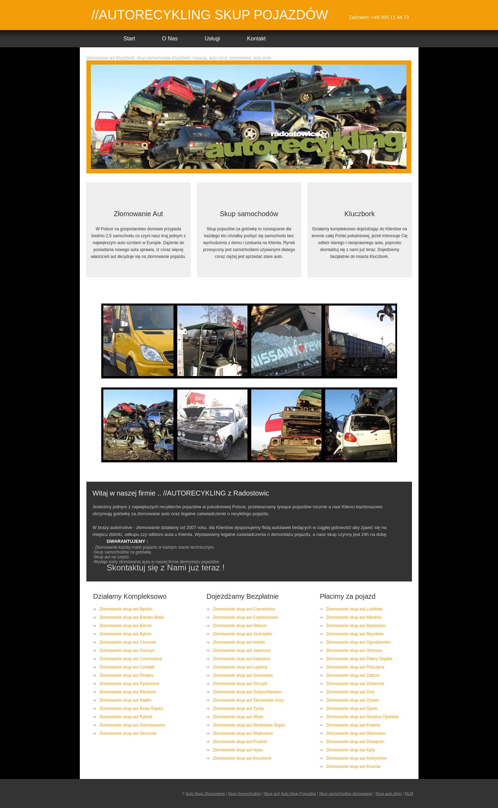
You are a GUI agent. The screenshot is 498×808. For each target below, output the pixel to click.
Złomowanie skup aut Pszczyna (355, 667)
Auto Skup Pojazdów (298, 793)
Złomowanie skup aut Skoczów (128, 733)
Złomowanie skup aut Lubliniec (354, 609)
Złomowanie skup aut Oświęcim (355, 741)
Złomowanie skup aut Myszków (355, 634)
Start (129, 38)
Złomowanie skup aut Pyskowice (129, 683)
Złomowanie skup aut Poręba (126, 675)
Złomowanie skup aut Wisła (238, 716)
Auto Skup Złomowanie (205, 793)
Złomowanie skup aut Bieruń (126, 625)
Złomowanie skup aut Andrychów (356, 758)
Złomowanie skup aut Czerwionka (244, 609)
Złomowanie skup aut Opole (352, 708)
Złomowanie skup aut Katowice (241, 658)
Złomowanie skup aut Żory (350, 692)
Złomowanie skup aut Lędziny (240, 667)
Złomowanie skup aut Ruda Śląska (131, 708)
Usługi (212, 38)
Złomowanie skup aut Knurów (353, 766)
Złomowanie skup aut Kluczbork (242, 758)
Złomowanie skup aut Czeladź (127, 667)
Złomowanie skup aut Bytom (126, 634)
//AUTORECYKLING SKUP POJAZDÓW (210, 15)
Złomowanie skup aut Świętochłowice (247, 692)
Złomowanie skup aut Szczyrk (240, 683)
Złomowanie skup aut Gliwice (239, 625)
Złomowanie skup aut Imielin (239, 642)
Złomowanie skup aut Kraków (353, 725)
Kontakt (256, 38)
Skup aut (271, 793)
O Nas (170, 38)
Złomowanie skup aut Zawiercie (355, 683)
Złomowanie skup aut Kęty (350, 750)
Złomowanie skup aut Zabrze (352, 675)
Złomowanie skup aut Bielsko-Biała (132, 617)
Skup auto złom (388, 793)
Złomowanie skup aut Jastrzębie (242, 634)
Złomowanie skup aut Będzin (126, 609)
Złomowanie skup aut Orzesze (354, 650)
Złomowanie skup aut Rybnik (126, 716)
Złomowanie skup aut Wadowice (356, 733)
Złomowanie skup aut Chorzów (128, 642)
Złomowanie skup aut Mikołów (354, 617)
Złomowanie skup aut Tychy (238, 708)
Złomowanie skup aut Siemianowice (133, 725)
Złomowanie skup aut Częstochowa (245, 617)
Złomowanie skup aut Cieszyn (127, 650)
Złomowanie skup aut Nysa (238, 750)
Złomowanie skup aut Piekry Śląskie (359, 658)
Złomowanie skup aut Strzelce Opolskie (362, 716)
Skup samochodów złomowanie (345, 793)
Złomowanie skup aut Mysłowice (356, 625)
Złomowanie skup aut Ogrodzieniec (358, 642)
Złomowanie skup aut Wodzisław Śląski (249, 725)
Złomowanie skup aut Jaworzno (242, 650)
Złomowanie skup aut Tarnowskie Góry (248, 700)
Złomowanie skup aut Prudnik (240, 741)
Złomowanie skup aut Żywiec (352, 700)
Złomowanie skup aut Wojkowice (243, 733)
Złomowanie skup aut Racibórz (128, 692)
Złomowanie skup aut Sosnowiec (243, 675)
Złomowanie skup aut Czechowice (131, 658)
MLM (409, 793)
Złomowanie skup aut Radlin (126, 700)
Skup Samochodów (244, 793)
